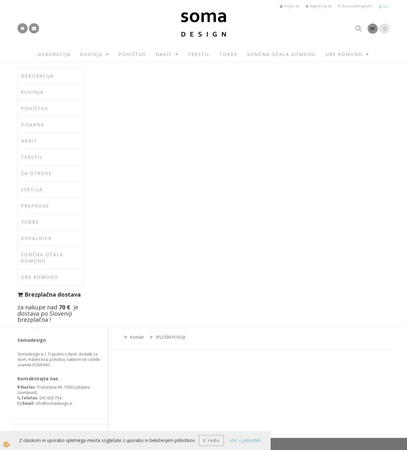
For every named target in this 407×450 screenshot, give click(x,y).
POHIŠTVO (132, 54)
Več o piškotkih (245, 440)
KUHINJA (91, 54)
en (385, 6)
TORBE (228, 54)
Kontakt (137, 337)
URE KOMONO (344, 54)
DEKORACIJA (54, 54)
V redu (211, 440)
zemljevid (27, 392)
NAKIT (163, 54)
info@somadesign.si (54, 403)
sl (380, 6)
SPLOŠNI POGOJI (170, 337)
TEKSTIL (199, 54)
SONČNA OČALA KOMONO (281, 54)
